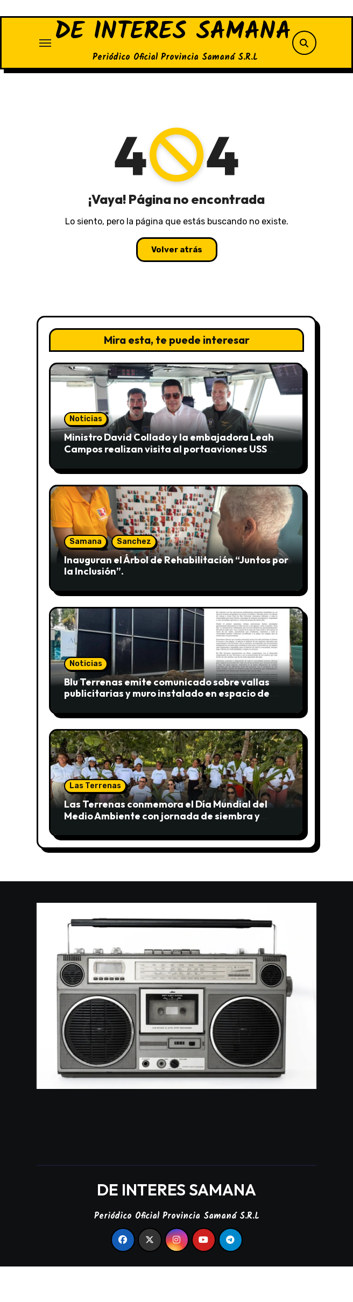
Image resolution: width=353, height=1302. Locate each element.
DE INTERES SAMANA (173, 50)
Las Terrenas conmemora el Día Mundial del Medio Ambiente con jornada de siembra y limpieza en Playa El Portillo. (165, 850)
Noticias (85, 453)
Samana (85, 576)
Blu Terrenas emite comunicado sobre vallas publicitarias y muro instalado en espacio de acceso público (167, 728)
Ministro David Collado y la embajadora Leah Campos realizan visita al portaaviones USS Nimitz (169, 483)
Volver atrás (176, 284)
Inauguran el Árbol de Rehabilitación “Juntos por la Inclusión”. (176, 601)
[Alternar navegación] (45, 60)
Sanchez (134, 576)
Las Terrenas (95, 820)
